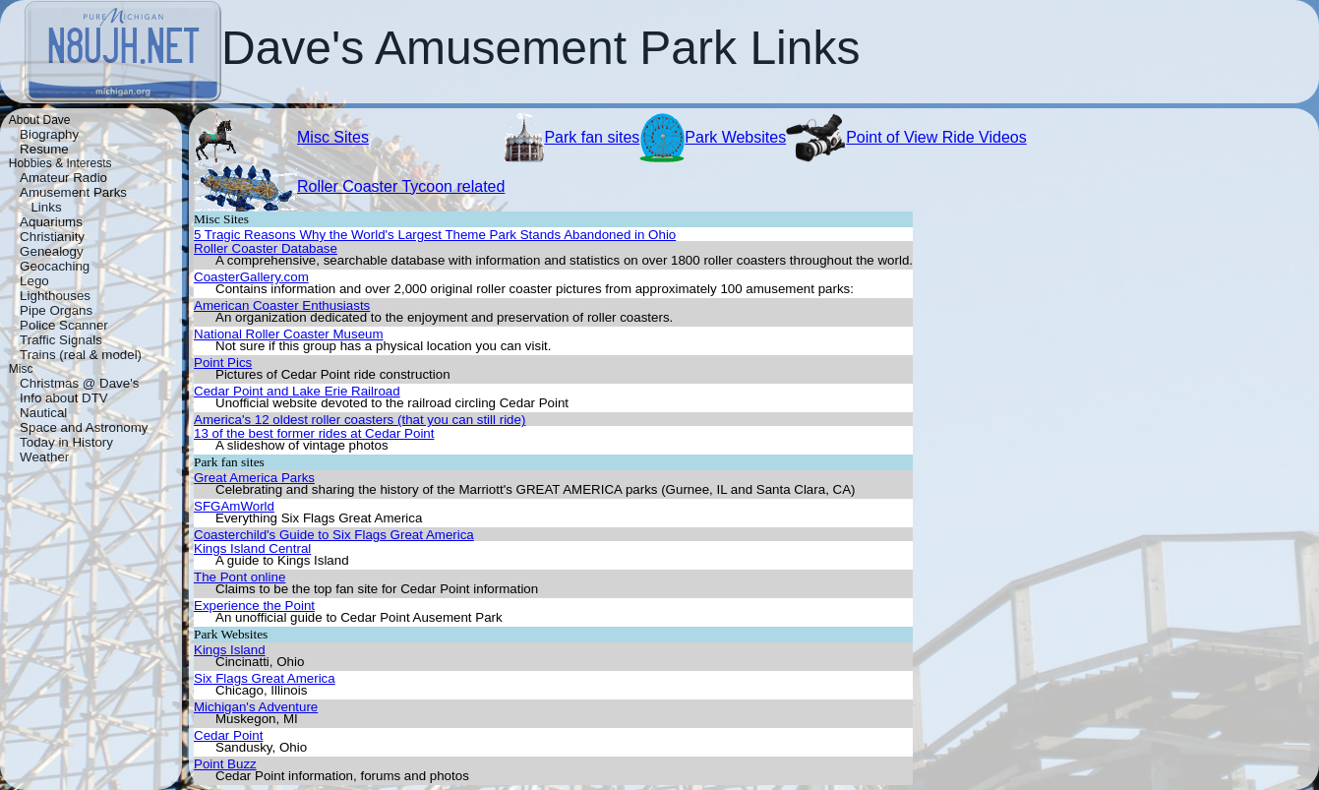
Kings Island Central (252, 548)
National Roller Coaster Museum (289, 334)
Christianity (52, 236)
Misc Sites (333, 137)
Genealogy (51, 251)
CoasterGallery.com (251, 277)
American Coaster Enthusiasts (282, 305)
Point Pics (223, 362)
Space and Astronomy (84, 427)
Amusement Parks (73, 192)
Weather (44, 457)
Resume (44, 149)
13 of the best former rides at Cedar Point (314, 433)
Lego (34, 280)
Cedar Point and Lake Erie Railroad (297, 391)
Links (45, 207)
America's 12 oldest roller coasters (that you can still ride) (359, 419)
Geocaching (55, 266)
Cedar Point (228, 735)
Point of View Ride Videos (936, 137)
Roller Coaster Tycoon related (401, 186)
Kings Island (230, 649)
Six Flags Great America (264, 678)
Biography (49, 134)
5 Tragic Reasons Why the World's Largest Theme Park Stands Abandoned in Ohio (435, 234)
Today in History (66, 442)
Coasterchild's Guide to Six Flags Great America (334, 534)
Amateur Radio (63, 177)
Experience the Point (254, 605)
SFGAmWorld (234, 506)
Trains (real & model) (81, 354)
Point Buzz (225, 764)
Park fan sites (591, 137)
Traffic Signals (61, 340)
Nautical (43, 412)
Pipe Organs (56, 310)
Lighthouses (55, 295)
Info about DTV (64, 398)
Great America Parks (254, 477)
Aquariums (51, 221)
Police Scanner (64, 325)
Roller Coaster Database (265, 248)
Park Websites (735, 137)
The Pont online (239, 577)
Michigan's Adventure (256, 706)
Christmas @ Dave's (79, 383)
